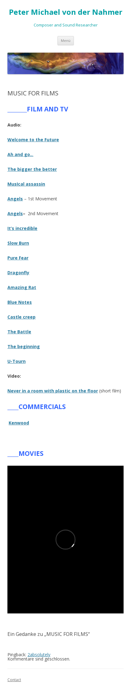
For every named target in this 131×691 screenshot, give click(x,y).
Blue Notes (19, 302)
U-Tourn (16, 361)
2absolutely (38, 654)
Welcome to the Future (33, 140)
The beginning (23, 346)
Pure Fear (17, 258)
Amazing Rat (21, 287)
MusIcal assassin (26, 184)
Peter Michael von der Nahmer (65, 12)
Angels (15, 213)
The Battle (19, 332)
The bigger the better (32, 169)
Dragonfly (18, 272)
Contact (14, 679)
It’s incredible (22, 228)
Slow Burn (18, 243)
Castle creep (21, 317)
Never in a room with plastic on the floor (52, 391)
